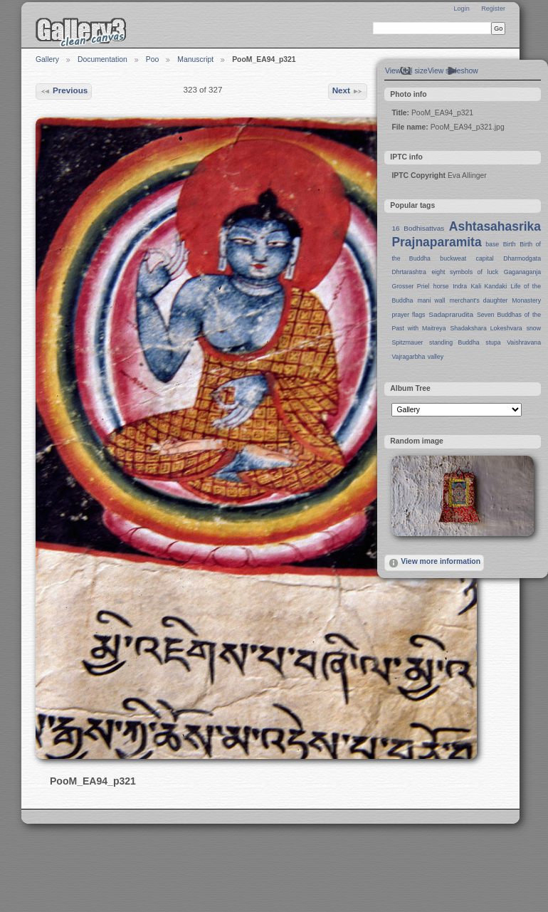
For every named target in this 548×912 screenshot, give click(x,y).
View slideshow (453, 71)
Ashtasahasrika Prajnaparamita (466, 234)
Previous (64, 91)
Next (348, 91)
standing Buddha (454, 342)
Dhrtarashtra (408, 272)
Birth (509, 244)
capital (485, 258)
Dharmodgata (522, 258)
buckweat (453, 258)
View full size (406, 71)
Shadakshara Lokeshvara (486, 328)
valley (435, 356)
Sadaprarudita (450, 314)
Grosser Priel (410, 286)
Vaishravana (524, 342)
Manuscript (195, 59)
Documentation (102, 59)
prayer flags (408, 314)
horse (441, 286)
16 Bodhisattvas (417, 228)
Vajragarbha (408, 356)
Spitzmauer (407, 342)
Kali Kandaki (489, 286)
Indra (460, 286)
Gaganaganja (522, 272)
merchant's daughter (478, 300)
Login (461, 8)
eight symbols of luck (465, 272)
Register (493, 8)
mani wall (432, 300)
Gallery (47, 59)
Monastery (526, 300)
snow (534, 328)
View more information (434, 563)
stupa (492, 342)
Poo (152, 59)
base (492, 244)
